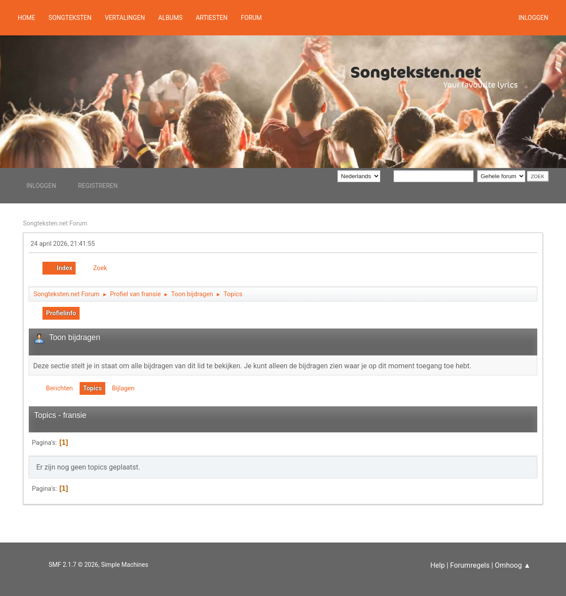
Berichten (59, 388)
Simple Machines (124, 564)
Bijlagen (123, 388)
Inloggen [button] (533, 17)
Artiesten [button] (212, 17)
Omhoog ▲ (513, 565)
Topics (92, 388)
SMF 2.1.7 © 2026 (73, 564)
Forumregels (470, 565)
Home (26, 17)
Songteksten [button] (70, 17)
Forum (251, 17)
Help (437, 565)
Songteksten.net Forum (55, 223)
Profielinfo (61, 313)
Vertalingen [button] (125, 17)
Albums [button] (170, 17)
